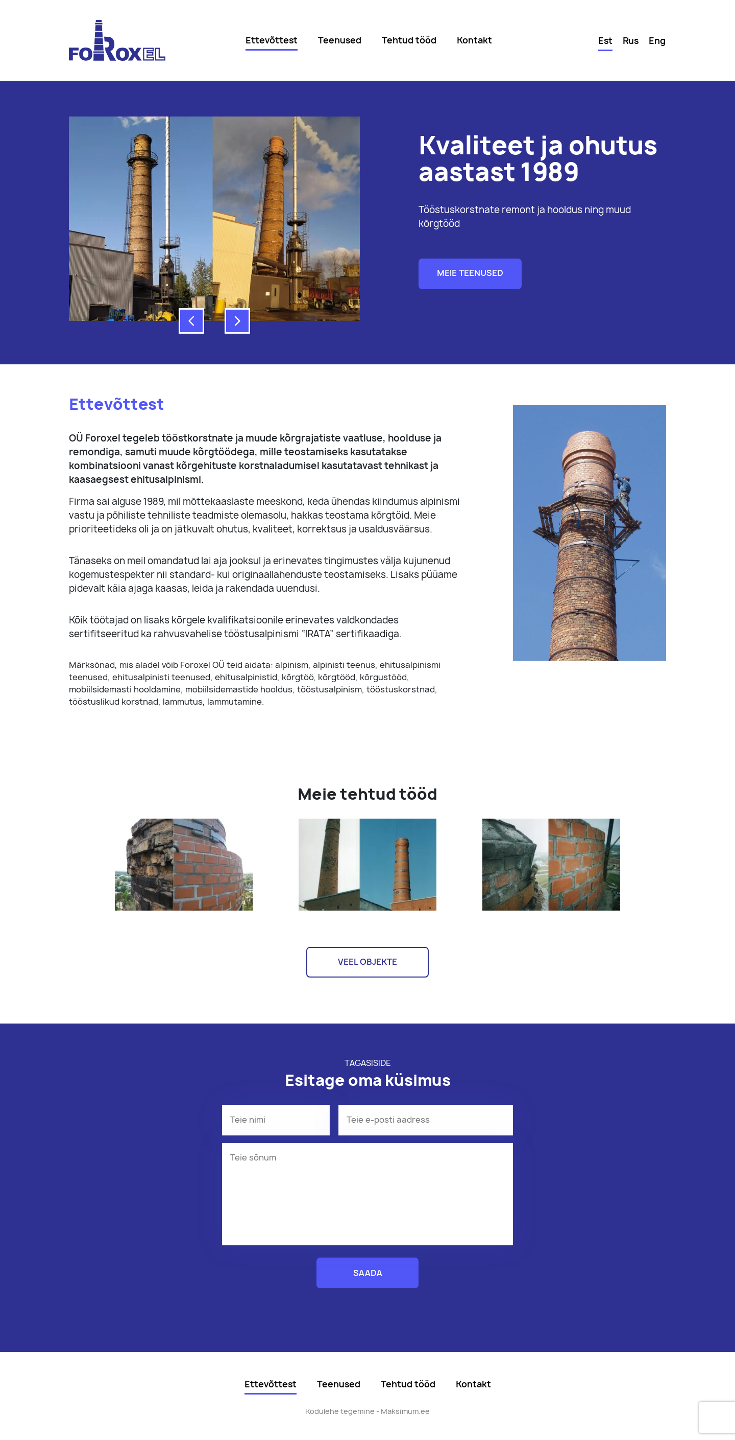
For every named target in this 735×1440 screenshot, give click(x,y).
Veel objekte (367, 961)
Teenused (339, 40)
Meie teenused (470, 272)
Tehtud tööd (409, 40)
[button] (191, 321)
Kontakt (474, 40)
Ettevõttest (272, 40)
